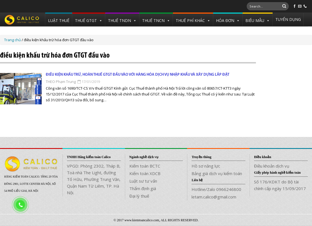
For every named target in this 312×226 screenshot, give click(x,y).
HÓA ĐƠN (225, 20)
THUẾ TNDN (119, 20)
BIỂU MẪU (254, 20)
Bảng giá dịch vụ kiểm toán (217, 173)
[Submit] (284, 6)
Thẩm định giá (142, 188)
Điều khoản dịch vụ (271, 166)
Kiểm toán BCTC (144, 166)
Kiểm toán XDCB (144, 173)
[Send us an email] (299, 6)
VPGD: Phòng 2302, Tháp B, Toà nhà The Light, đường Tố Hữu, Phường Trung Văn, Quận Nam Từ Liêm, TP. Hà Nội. (93, 179)
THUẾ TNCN (153, 20)
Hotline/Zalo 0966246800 (216, 189)
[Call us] (305, 6)
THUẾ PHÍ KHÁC (190, 20)
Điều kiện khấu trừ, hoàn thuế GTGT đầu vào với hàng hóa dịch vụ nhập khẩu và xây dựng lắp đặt (137, 75)
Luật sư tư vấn (143, 181)
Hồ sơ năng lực (206, 166)
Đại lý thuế (139, 196)
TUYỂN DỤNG (288, 19)
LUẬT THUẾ (58, 20)
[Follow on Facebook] (294, 6)
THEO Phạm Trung (61, 81)
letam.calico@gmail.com (214, 197)
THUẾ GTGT (86, 20)
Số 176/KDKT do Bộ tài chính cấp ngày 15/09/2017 (280, 185)
